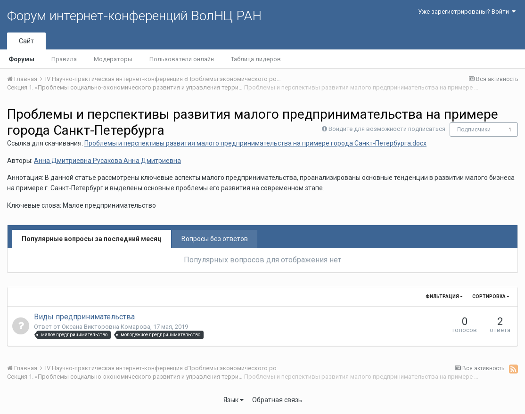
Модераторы (113, 59)
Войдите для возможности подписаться (386, 128)
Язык (233, 400)
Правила (64, 59)
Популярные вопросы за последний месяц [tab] (92, 239)
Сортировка (490, 296)
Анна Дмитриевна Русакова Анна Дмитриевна (107, 160)
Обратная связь (277, 400)
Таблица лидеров (256, 59)
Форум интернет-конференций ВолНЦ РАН (134, 16)
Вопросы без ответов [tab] (214, 239)
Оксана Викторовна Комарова (106, 326)
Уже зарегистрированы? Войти (467, 11)
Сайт (26, 41)
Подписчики (474, 129)
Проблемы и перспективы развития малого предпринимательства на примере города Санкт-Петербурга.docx (255, 143)
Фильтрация (444, 296)
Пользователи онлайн (181, 59)
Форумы (21, 59)
